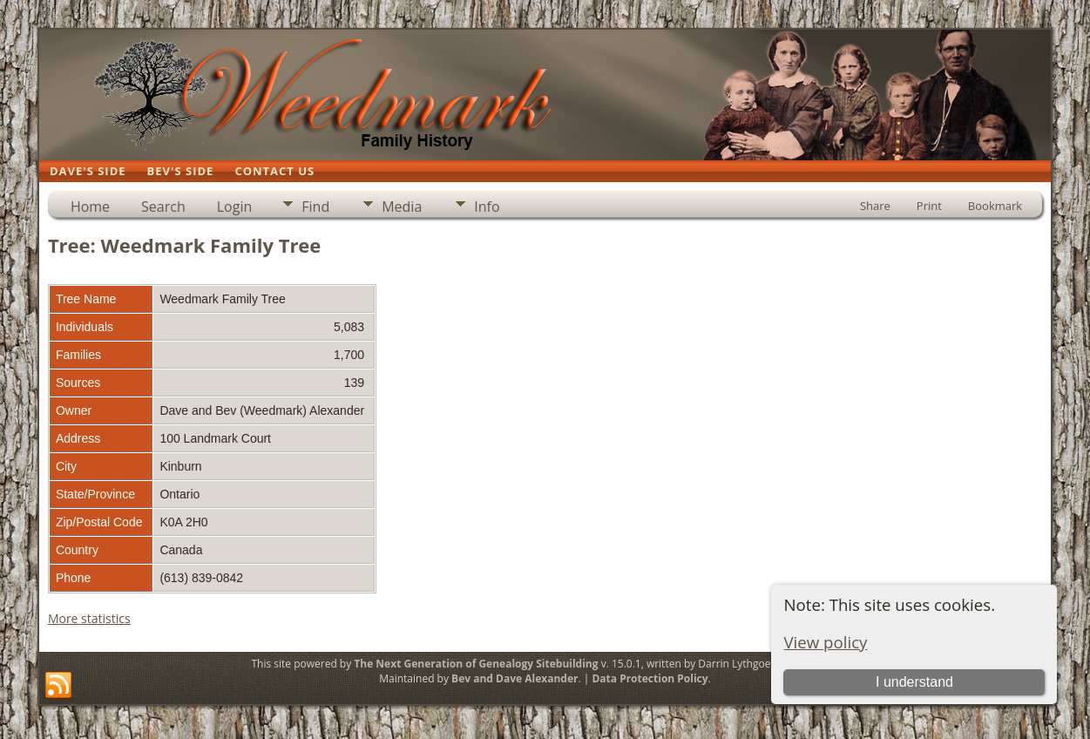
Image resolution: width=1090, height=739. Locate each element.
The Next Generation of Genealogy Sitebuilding (476, 663)
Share (875, 206)
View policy (825, 642)
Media (402, 206)
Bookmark (995, 206)
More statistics (89, 618)
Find (315, 206)
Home (90, 206)
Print (929, 206)
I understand (914, 682)
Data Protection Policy (649, 678)
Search (163, 206)
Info (486, 206)
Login (235, 206)
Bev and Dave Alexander (514, 678)
